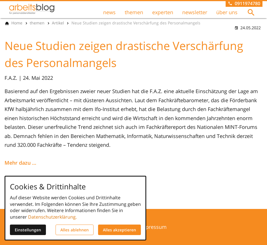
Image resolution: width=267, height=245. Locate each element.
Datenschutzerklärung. (52, 217)
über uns (227, 12)
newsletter (194, 12)
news (109, 12)
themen (134, 12)
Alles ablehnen (74, 230)
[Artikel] (58, 23)
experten (162, 12)
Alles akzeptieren (119, 230)
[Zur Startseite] (31, 9)
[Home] (16, 23)
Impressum (153, 226)
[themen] (37, 23)
